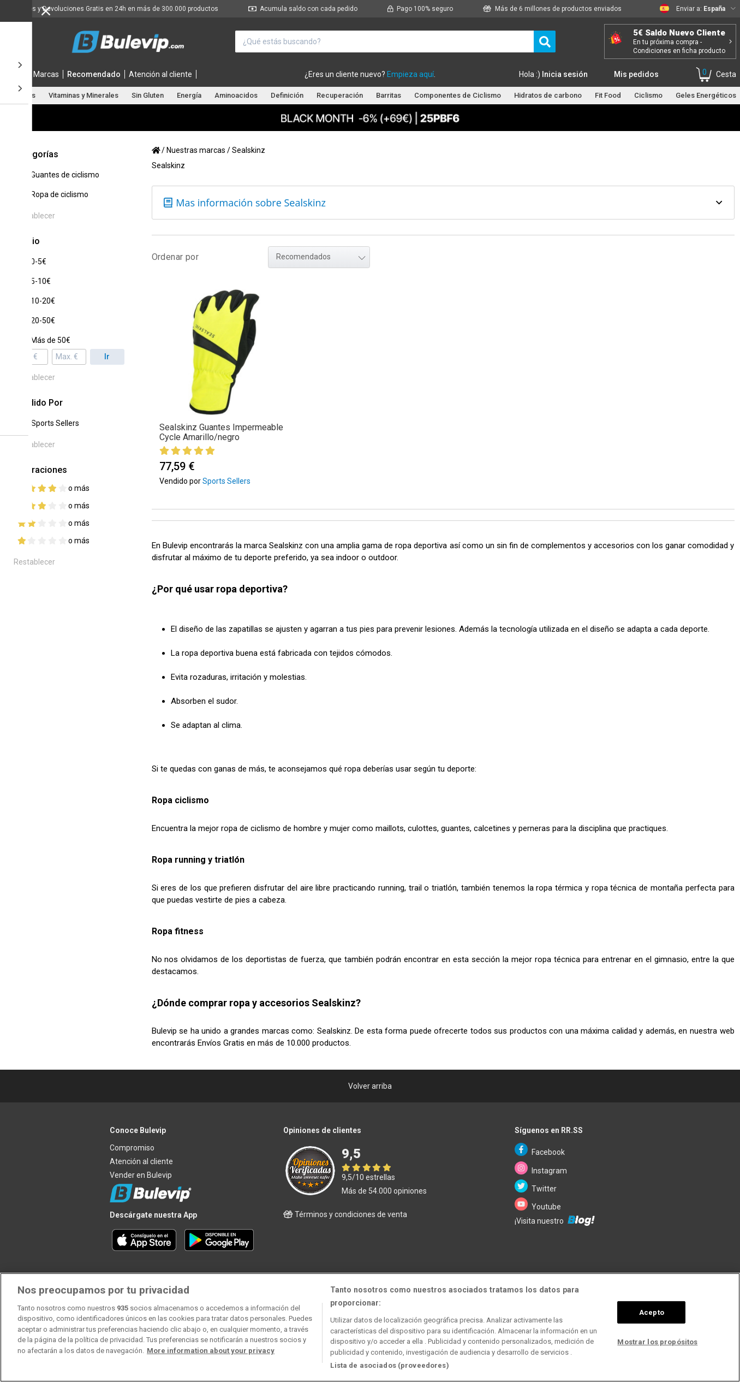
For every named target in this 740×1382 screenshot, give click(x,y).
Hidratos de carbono (548, 95)
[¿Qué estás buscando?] (384, 41)
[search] (545, 41)
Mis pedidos (636, 74)
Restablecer (34, 215)
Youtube (538, 1204)
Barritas (388, 95)
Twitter (536, 1186)
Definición (287, 95)
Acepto (651, 1312)
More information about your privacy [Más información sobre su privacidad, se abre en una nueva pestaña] (210, 1351)
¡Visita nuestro (555, 1220)
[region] (370, 1327)
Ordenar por (175, 257)
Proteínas (19, 95)
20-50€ (43, 320)
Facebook (540, 1149)
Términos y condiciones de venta (345, 1214)
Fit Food (608, 95)
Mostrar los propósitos (657, 1342)
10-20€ (43, 300)
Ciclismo (648, 95)
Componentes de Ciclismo (457, 95)
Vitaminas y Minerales (83, 95)
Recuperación (340, 95)
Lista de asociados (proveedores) (389, 1365)
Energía (189, 95)
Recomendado (94, 74)
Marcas (46, 74)
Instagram (541, 1168)
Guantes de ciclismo (65, 174)
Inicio (16, 74)
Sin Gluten (148, 95)
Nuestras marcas (195, 150)
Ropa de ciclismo (59, 194)
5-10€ (41, 281)
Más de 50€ (50, 340)
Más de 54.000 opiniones (384, 1191)
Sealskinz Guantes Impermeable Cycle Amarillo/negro (221, 432)
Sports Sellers (55, 423)
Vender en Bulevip (141, 1175)
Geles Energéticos (706, 95)
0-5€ (38, 261)
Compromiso (132, 1147)
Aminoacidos (236, 95)
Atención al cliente (160, 74)
